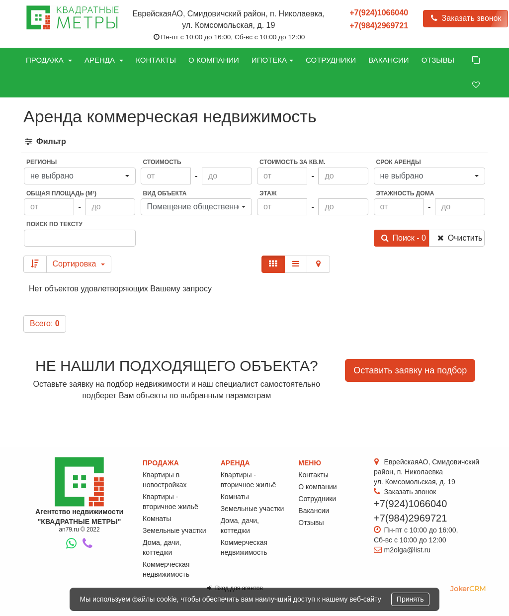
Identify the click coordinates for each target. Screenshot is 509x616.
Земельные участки (174, 530)
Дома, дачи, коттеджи (162, 547)
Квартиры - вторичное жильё (170, 502)
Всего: (45, 323)
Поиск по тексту (54, 224)
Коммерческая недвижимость (166, 569)
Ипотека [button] (272, 60)
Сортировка (79, 264)
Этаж (268, 193)
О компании (213, 60)
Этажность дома (405, 193)
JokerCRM (468, 588)
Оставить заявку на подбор (410, 370)
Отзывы (438, 60)
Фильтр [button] (45, 141)
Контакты (156, 60)
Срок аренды (398, 162)
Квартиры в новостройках (165, 480)
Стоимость (162, 162)
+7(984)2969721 (378, 25)
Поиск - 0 (403, 238)
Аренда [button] (104, 60)
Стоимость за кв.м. (292, 162)
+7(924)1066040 (378, 12)
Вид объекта (165, 193)
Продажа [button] (49, 60)
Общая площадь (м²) (61, 193)
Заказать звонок (465, 18)
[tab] (254, 142)
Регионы (41, 162)
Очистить (459, 238)
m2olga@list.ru (407, 550)
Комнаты (157, 519)
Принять (410, 599)
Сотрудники (331, 60)
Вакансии (388, 60)
